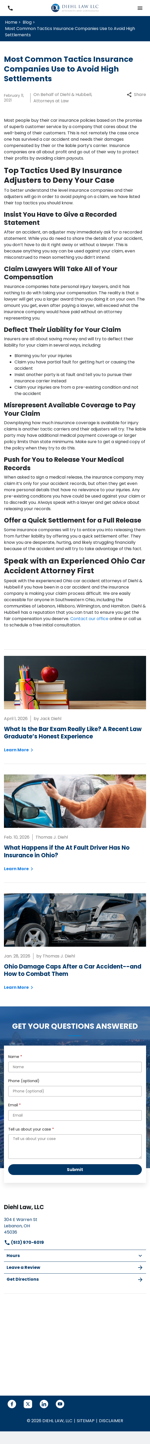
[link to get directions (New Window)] (75, 1225)
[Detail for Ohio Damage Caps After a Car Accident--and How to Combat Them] (75, 942)
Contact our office (89, 619)
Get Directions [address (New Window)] (75, 1279)
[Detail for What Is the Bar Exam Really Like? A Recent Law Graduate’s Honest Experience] (75, 704)
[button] (140, 8)
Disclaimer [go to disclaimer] (111, 1421)
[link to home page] (75, 8)
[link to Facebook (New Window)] (12, 1404)
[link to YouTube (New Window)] (60, 1404)
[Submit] (75, 1169)
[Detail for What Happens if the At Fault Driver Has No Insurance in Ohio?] (75, 823)
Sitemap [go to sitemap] (85, 1421)
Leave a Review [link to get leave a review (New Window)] (75, 1267)
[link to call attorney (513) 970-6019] (10, 8)
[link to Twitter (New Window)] (28, 1404)
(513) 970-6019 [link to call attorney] (24, 1242)
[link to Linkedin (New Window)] (44, 1404)
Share (136, 95)
